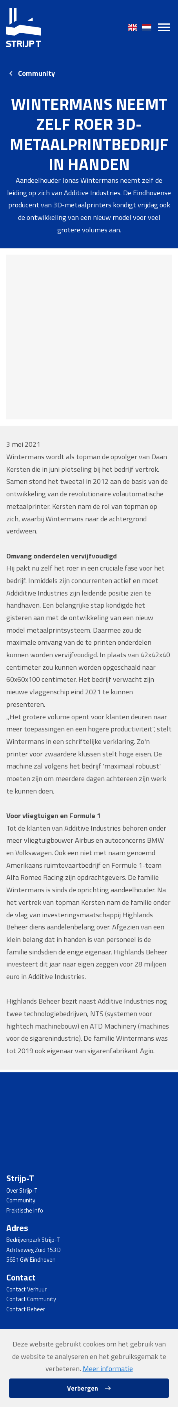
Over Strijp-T (22, 1190)
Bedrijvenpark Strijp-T (33, 1240)
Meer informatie (108, 1368)
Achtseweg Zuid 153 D (33, 1250)
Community (36, 73)
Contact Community (31, 1299)
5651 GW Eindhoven (31, 1259)
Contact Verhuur (26, 1289)
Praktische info (24, 1210)
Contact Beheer (25, 1309)
